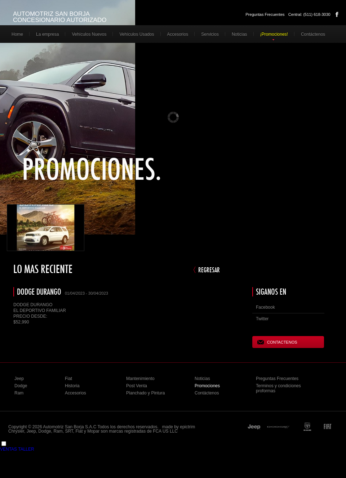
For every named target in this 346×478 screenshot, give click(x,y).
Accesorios (177, 34)
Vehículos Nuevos (89, 34)
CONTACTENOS (277, 342)
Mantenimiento (140, 378)
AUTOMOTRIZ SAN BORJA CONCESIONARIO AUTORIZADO (59, 16)
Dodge (20, 385)
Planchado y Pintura (145, 393)
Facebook (337, 14)
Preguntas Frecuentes (264, 14)
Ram (18, 393)
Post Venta (136, 385)
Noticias (239, 34)
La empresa (47, 34)
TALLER (26, 449)
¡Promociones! (274, 34)
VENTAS (8, 449)
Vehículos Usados (136, 34)
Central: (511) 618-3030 (309, 14)
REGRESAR (209, 269)
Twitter (262, 318)
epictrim (187, 426)
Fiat (68, 378)
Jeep (19, 378)
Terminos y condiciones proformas (278, 388)
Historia (72, 385)
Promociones (207, 385)
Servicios (210, 34)
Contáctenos (313, 34)
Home (17, 34)
